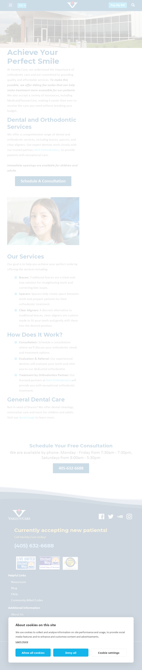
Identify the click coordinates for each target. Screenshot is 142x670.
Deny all (70, 653)
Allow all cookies (33, 653)
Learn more (22, 642)
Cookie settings (108, 653)
